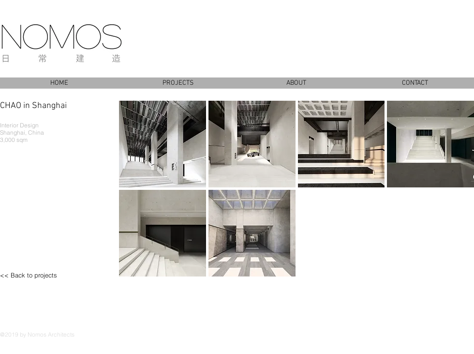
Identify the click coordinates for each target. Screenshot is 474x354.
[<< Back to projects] (41, 275)
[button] (162, 144)
